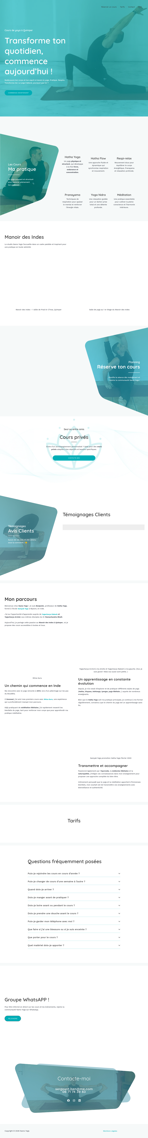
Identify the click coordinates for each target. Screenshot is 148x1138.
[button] (18, 92)
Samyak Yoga (23, 609)
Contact (131, 7)
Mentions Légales (110, 1131)
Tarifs (122, 7)
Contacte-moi (74, 458)
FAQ (140, 7)
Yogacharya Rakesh (50, 614)
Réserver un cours (109, 7)
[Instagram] (74, 1100)
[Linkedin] (79, 1100)
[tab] (74, 873)
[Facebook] (68, 1100)
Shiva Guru (48, 699)
